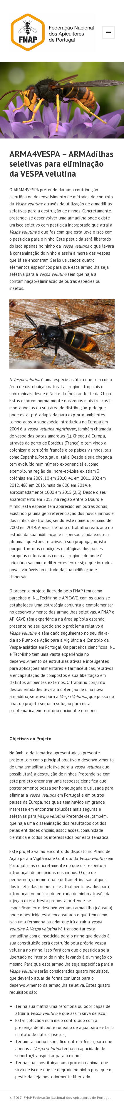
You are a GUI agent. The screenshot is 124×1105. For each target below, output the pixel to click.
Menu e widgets (109, 38)
